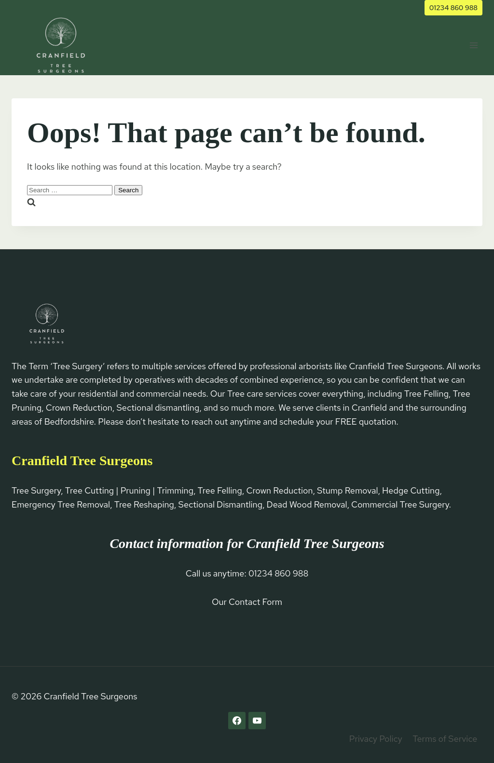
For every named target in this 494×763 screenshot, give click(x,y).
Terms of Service (444, 738)
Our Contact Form (247, 601)
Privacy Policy (375, 738)
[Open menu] (473, 45)
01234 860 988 (453, 7)
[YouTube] (257, 720)
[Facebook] (237, 720)
